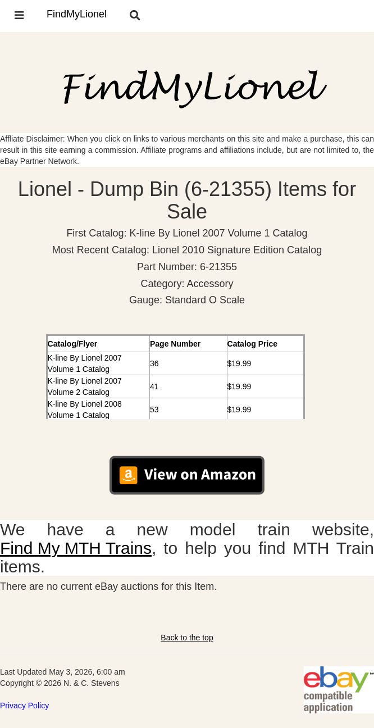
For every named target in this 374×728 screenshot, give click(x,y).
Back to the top (187, 637)
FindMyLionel (77, 14)
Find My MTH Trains (76, 548)
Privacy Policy (24, 705)
